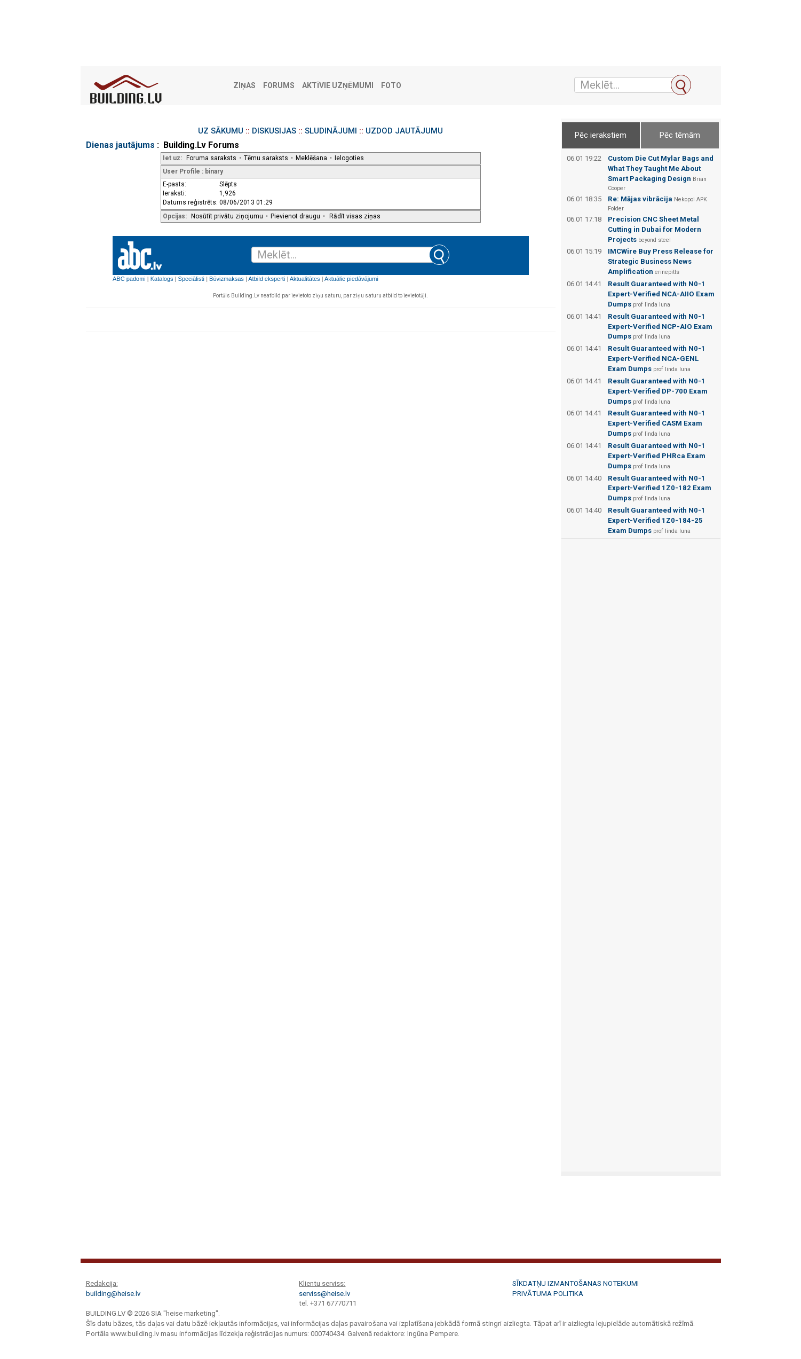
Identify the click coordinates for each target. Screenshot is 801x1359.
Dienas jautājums (120, 145)
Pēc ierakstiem (600, 135)
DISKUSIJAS (274, 131)
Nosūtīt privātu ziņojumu (227, 216)
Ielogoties (349, 158)
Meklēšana (311, 158)
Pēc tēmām (680, 135)
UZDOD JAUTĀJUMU (404, 131)
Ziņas (244, 86)
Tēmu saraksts (266, 158)
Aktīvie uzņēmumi (338, 86)
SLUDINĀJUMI (331, 131)
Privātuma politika (547, 1294)
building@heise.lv (113, 1294)
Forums (279, 86)
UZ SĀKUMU (220, 131)
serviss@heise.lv (324, 1294)
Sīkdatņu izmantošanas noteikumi (575, 1283)
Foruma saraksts (211, 158)
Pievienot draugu (295, 216)
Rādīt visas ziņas (354, 216)
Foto (391, 86)
